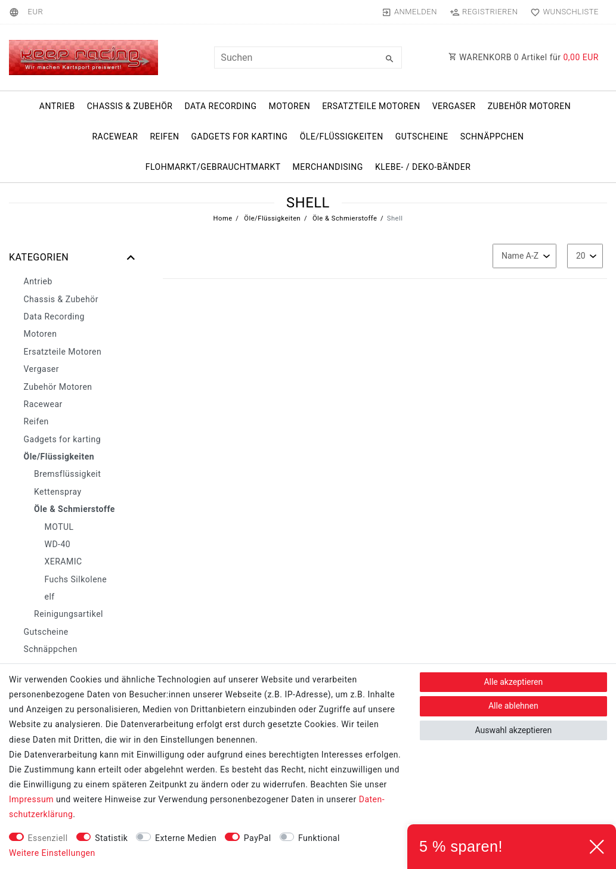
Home (223, 218)
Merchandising (328, 167)
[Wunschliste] (562, 12)
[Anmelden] (409, 12)
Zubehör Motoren (529, 106)
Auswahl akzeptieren (513, 730)
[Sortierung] (524, 256)
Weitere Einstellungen (52, 853)
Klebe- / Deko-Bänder (422, 167)
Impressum (31, 799)
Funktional (319, 838)
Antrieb (57, 106)
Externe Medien (185, 838)
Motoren (290, 106)
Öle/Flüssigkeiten (341, 136)
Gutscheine (421, 136)
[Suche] (390, 59)
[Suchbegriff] (307, 57)
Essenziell (48, 838)
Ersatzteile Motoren (371, 106)
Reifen (164, 136)
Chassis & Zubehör (130, 106)
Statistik (111, 838)
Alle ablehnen (513, 705)
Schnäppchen (492, 136)
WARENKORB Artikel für (523, 57)
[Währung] (35, 12)
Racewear (115, 136)
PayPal (257, 838)
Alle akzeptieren (513, 682)
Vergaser (454, 106)
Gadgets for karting (239, 136)
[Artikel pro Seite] (585, 256)
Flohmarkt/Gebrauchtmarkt (213, 167)
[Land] (16, 12)
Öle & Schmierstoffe (344, 218)
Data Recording (220, 106)
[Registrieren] (483, 12)
